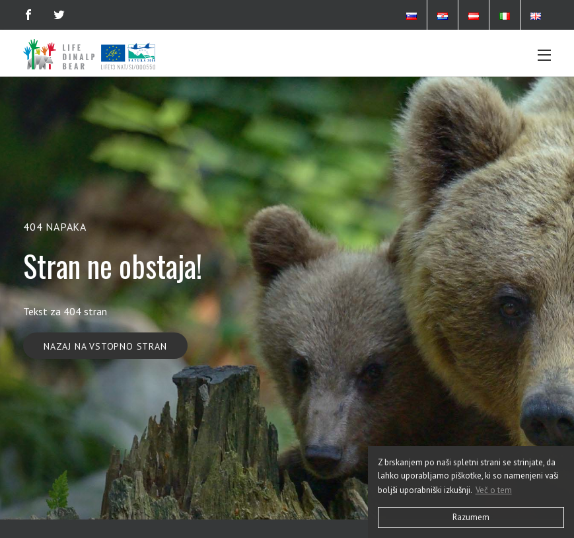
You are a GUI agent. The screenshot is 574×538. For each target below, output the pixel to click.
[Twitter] (59, 14)
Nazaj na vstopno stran (105, 346)
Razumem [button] (470, 517)
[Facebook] (28, 14)
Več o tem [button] (494, 490)
